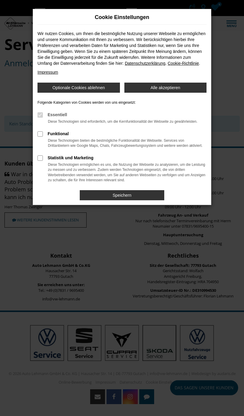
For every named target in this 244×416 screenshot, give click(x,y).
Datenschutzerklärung (145, 63)
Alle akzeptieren (165, 87)
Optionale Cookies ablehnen (78, 87)
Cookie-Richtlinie (183, 63)
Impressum (47, 72)
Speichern (121, 195)
